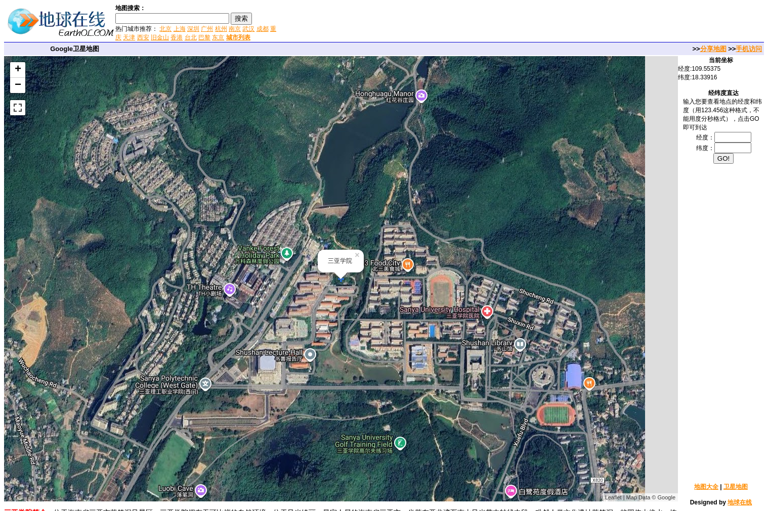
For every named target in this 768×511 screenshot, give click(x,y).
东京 (218, 37)
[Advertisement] (399, 22)
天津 (129, 37)
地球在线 (740, 502)
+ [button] (18, 69)
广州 (207, 28)
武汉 (248, 28)
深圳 (193, 28)
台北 (191, 37)
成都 (263, 28)
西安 (143, 37)
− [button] (18, 85)
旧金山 (160, 37)
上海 (180, 28)
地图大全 (706, 486)
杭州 (221, 28)
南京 (235, 28)
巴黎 (204, 37)
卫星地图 (735, 486)
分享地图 (713, 49)
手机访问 (749, 49)
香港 (176, 37)
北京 (165, 28)
